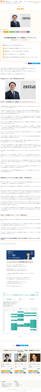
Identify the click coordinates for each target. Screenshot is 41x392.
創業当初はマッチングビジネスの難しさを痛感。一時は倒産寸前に (17, 51)
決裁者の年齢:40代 (23, 31)
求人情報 (12, 389)
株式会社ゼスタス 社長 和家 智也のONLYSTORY (14, 45)
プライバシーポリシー (20, 389)
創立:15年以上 (17, 31)
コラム (25, 1)
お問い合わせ (30, 1)
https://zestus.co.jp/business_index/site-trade (8, 243)
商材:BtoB (11, 372)
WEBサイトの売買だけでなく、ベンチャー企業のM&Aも (15, 54)
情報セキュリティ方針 (26, 389)
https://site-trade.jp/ (20, 69)
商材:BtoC (28, 31)
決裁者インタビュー (8, 1)
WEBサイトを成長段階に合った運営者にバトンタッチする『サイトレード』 (18, 48)
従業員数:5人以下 (6, 31)
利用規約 (15, 389)
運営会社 (20, 1)
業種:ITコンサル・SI (11, 31)
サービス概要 (15, 1)
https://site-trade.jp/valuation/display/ (7, 128)
